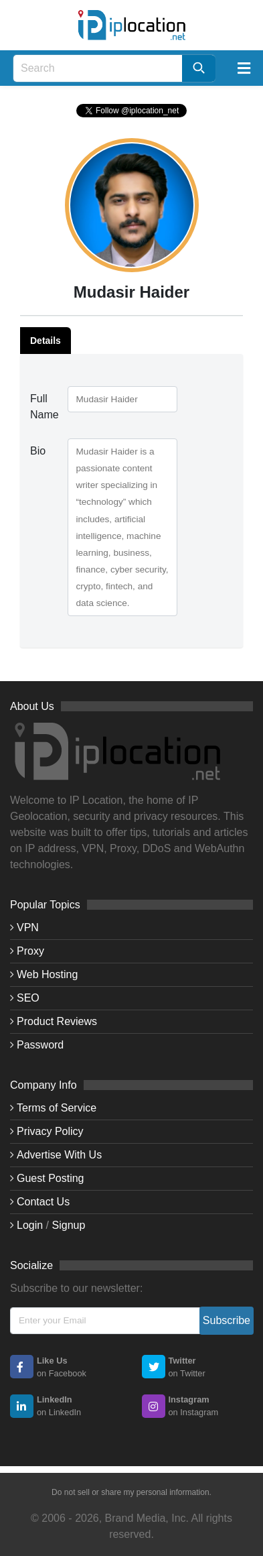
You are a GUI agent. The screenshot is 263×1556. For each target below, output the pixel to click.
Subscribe (226, 1320)
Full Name (44, 406)
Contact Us (43, 1201)
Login (30, 1225)
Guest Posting (50, 1178)
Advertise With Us (59, 1154)
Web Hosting (47, 974)
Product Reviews (57, 1021)
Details (45, 340)
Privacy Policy (50, 1131)
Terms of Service (56, 1108)
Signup (69, 1225)
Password (40, 1045)
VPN (28, 927)
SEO (28, 998)
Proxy (30, 951)
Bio (38, 451)
